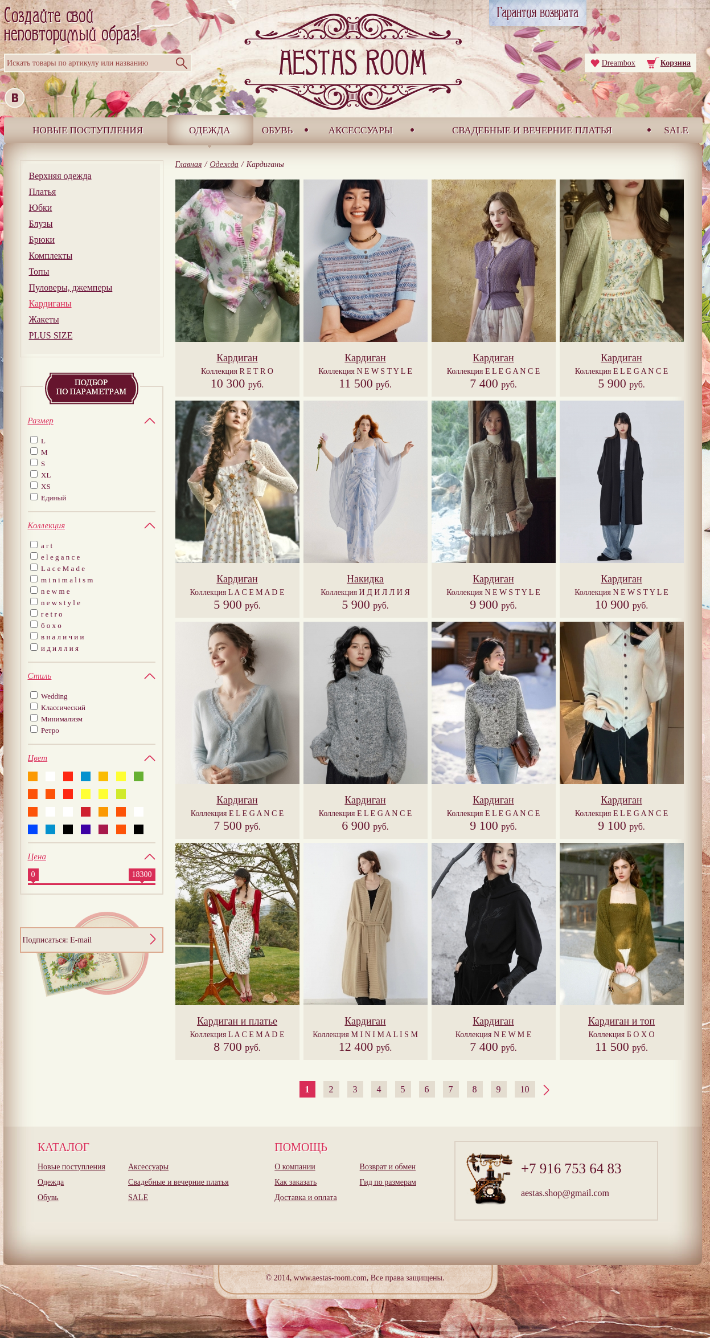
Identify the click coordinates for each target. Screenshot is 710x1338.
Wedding (54, 696)
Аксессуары (361, 130)
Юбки (40, 208)
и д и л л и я (60, 648)
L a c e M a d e (63, 568)
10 (525, 1089)
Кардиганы (50, 303)
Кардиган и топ (621, 1021)
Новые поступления (87, 130)
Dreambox (618, 63)
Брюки (42, 239)
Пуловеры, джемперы (71, 287)
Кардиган (236, 358)
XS (46, 486)
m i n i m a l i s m (67, 580)
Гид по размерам (388, 1182)
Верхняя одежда (60, 176)
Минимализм (62, 719)
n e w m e (55, 591)
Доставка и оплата (305, 1197)
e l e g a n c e (60, 557)
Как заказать (295, 1182)
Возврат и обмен (388, 1166)
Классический (63, 707)
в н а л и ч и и (62, 637)
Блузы (41, 224)
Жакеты (44, 319)
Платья (42, 192)
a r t (46, 545)
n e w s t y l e (60, 602)
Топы (39, 271)
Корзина (675, 63)
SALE (676, 130)
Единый (53, 497)
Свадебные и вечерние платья (532, 130)
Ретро (50, 730)
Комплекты (51, 255)
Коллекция (237, 371)
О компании (294, 1166)
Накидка (365, 579)
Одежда (210, 130)
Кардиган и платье (237, 1021)
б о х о (51, 625)
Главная (188, 164)
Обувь (277, 130)
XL (46, 475)
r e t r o (52, 614)
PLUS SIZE (51, 335)
